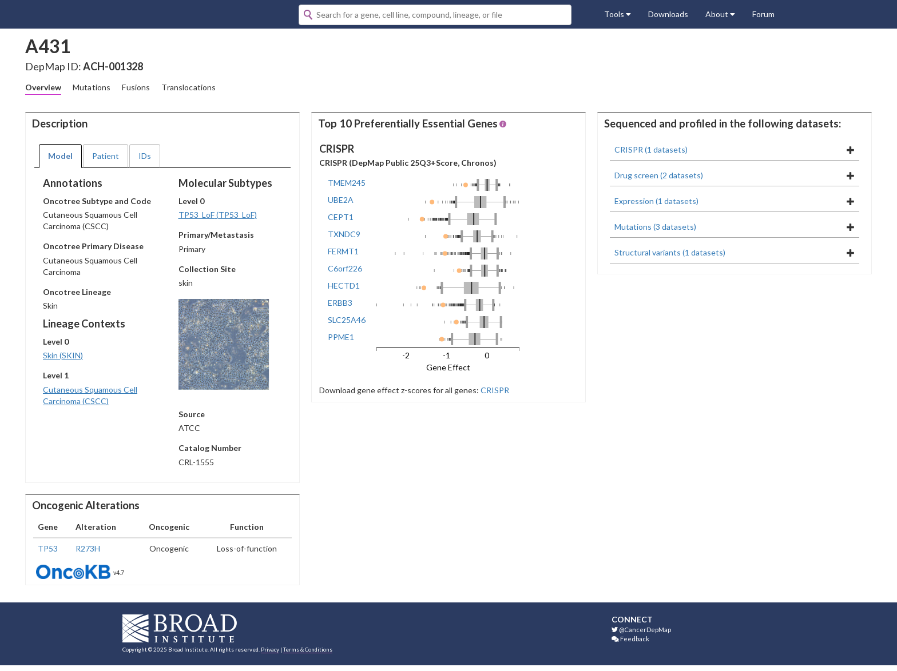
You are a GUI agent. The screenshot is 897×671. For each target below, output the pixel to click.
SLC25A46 (347, 320)
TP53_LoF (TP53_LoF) (217, 214)
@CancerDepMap (641, 629)
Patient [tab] (105, 156)
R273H (88, 548)
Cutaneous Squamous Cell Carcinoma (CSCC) (90, 395)
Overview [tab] (43, 87)
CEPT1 (341, 217)
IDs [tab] (144, 156)
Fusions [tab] (136, 87)
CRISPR (494, 390)
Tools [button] (617, 14)
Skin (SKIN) (63, 355)
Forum (763, 14)
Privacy (270, 649)
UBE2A (341, 200)
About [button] (720, 14)
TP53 (48, 548)
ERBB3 (340, 302)
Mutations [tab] (91, 87)
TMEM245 (347, 182)
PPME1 (341, 337)
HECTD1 (344, 285)
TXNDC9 (344, 234)
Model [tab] (60, 156)
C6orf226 (345, 268)
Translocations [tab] (188, 87)
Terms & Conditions (307, 649)
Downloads (668, 14)
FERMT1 (343, 251)
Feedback (630, 638)
